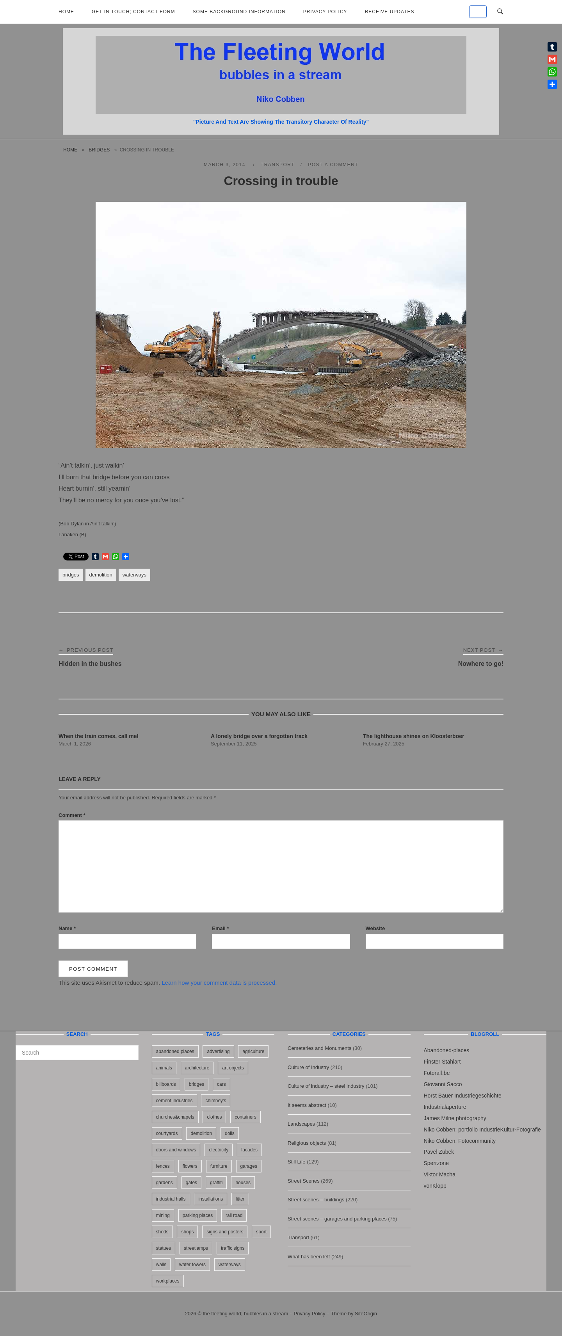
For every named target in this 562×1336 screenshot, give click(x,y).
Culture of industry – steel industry (326, 1086)
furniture (219, 1166)
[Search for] (77, 1052)
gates (191, 1182)
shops (187, 1232)
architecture (197, 1068)
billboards (166, 1084)
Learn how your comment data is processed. (219, 982)
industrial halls (171, 1199)
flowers (190, 1166)
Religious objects (307, 1143)
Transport (278, 164)
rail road (234, 1215)
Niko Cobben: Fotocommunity (460, 1141)
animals (164, 1068)
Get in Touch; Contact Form (133, 11)
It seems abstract (307, 1105)
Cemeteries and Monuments (319, 1048)
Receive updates (389, 11)
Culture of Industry (308, 1067)
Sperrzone (436, 1163)
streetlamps (196, 1248)
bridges (99, 150)
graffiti (216, 1182)
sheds (162, 1232)
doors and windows (176, 1150)
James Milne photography (455, 1118)
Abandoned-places (447, 1050)
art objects (233, 1068)
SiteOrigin (366, 1313)
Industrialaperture (445, 1107)
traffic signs (232, 1248)
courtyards (167, 1133)
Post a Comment (333, 164)
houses (243, 1182)
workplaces (168, 1281)
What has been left (309, 1257)
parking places (198, 1215)
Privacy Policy (325, 11)
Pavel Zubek (439, 1152)
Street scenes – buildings (316, 1200)
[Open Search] (500, 11)
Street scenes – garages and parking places (337, 1219)
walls (161, 1264)
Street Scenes (304, 1181)
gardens (164, 1182)
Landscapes (301, 1124)
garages (248, 1166)
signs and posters (224, 1232)
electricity (218, 1150)
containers (245, 1117)
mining (163, 1215)
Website (375, 928)
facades (249, 1150)
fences (163, 1166)
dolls (230, 1133)
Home (66, 11)
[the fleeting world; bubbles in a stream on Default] (478, 11)
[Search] (130, 1049)
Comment (72, 815)
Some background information (239, 11)
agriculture (253, 1051)
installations (210, 1199)
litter (240, 1199)
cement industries (174, 1100)
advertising (218, 1051)
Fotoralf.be (437, 1073)
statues (163, 1248)
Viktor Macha (439, 1174)
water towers (192, 1264)
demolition (100, 575)
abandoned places (175, 1051)
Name (67, 928)
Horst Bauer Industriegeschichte (463, 1095)
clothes (214, 1117)
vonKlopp (435, 1186)
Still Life (297, 1162)
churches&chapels (175, 1117)
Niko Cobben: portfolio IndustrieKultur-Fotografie (482, 1129)
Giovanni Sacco (443, 1084)
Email (220, 928)
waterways (134, 575)
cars (221, 1084)
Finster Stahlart (442, 1061)
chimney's (215, 1100)
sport (261, 1232)
